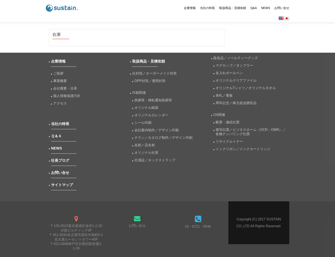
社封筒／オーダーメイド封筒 (154, 73)
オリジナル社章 (146, 152)
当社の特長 (207, 8)
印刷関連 (139, 92)
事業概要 (60, 81)
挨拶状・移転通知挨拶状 (153, 100)
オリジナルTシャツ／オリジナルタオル (246, 88)
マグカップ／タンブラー (234, 65)
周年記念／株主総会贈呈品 (236, 103)
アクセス (60, 103)
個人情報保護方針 (67, 96)
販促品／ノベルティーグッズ (235, 58)
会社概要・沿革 (65, 88)
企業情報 (190, 8)
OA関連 (219, 115)
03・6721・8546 (198, 226)
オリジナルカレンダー (151, 115)
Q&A (253, 8)
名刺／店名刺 (144, 145)
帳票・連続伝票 (229, 122)
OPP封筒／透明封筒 (150, 81)
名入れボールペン (229, 73)
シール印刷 (142, 122)
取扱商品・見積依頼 (232, 8)
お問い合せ (281, 8)
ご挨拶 (58, 73)
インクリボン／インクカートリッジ (243, 149)
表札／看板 (224, 95)
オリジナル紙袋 (146, 107)
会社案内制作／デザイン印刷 (156, 130)
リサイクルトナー (229, 141)
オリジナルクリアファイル (236, 80)
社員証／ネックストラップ (154, 160)
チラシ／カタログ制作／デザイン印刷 (163, 137)
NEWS (265, 8)
